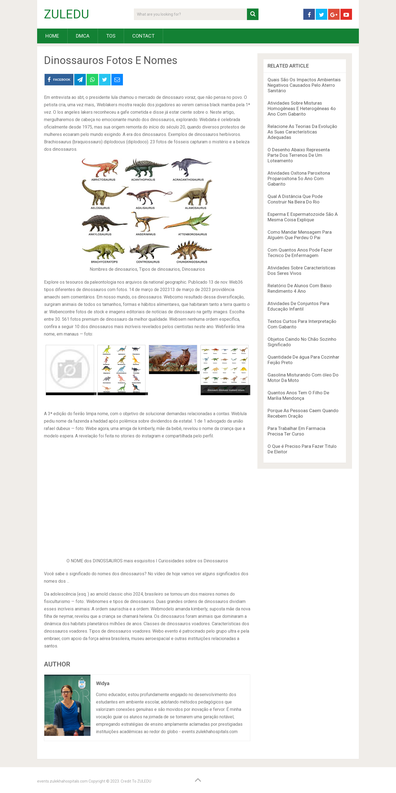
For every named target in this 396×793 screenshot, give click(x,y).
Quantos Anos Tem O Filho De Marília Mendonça (298, 395)
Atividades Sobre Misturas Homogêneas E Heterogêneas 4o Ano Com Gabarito (302, 108)
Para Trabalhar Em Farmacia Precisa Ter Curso (296, 431)
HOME (52, 36)
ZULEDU (66, 14)
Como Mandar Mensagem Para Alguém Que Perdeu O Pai (300, 234)
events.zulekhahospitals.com (62, 781)
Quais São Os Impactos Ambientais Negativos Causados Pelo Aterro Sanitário (304, 85)
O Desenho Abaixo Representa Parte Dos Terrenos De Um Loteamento (299, 155)
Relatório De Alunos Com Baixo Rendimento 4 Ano (300, 288)
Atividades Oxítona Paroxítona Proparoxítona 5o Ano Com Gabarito (299, 178)
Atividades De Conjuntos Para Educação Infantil (298, 306)
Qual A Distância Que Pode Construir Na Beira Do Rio (295, 199)
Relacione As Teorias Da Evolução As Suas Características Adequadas (302, 132)
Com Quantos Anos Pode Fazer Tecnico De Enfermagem (300, 252)
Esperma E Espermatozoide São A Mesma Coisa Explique (303, 216)
